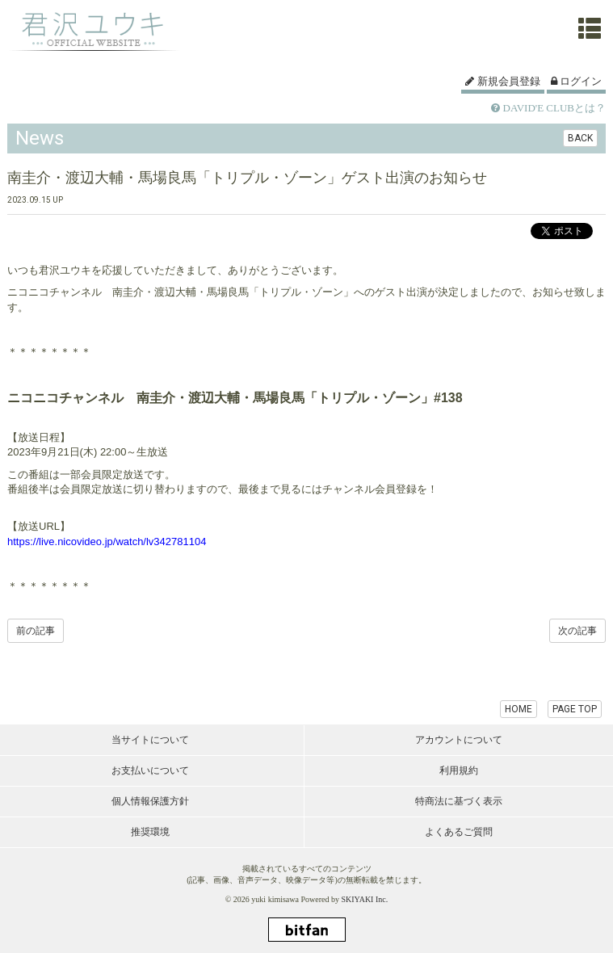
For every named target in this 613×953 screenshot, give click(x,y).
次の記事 (577, 630)
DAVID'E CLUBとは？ (548, 108)
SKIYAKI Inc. (364, 899)
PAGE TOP (574, 709)
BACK (580, 138)
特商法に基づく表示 (458, 801)
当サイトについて (150, 739)
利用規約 (458, 770)
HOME (518, 709)
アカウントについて (458, 739)
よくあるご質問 (459, 832)
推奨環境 (150, 832)
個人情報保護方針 (150, 801)
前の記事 (35, 630)
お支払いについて (150, 770)
